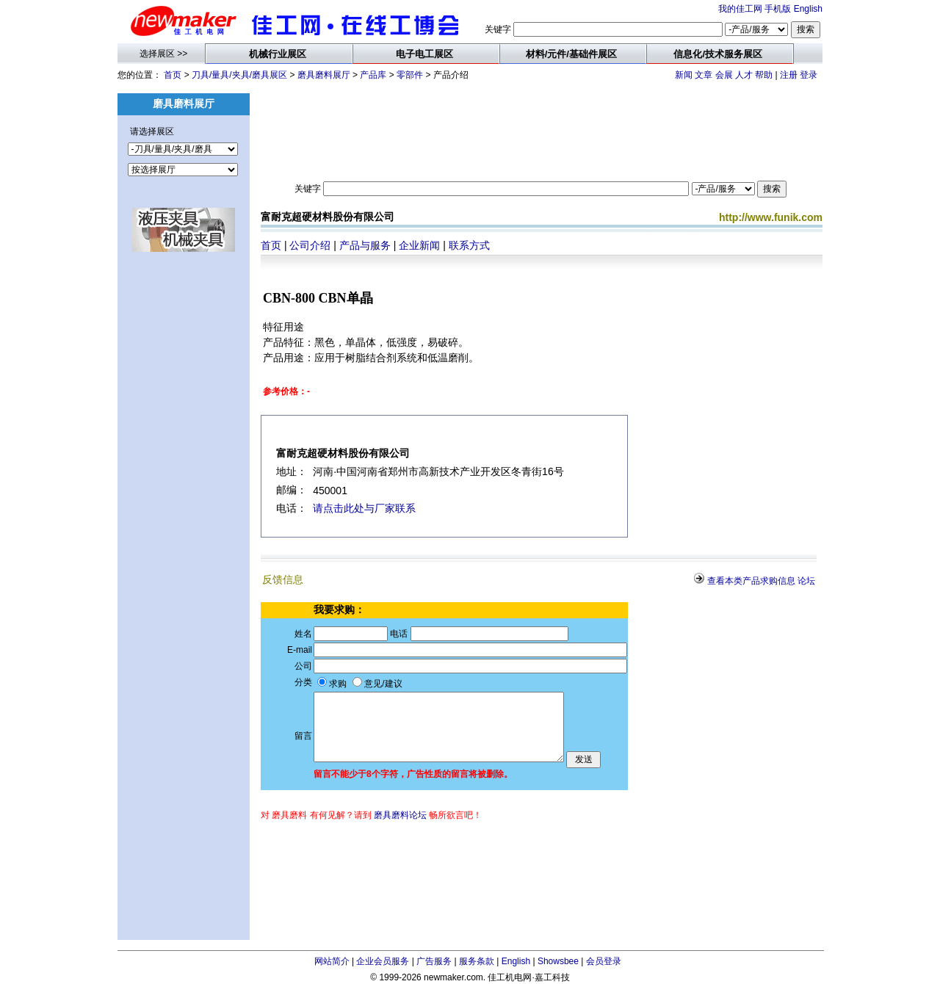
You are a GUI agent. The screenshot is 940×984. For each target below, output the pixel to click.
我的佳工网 (740, 9)
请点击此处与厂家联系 (364, 508)
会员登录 (603, 961)
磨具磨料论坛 (400, 815)
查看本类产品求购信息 (751, 581)
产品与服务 (365, 245)
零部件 (410, 75)
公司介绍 (309, 245)
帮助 (764, 75)
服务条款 (476, 961)
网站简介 (332, 961)
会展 (724, 75)
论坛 (806, 581)
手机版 (777, 9)
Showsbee (558, 961)
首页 (172, 75)
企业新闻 (419, 245)
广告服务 (434, 961)
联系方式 (469, 245)
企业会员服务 (382, 961)
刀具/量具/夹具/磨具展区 (239, 75)
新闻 (684, 75)
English (808, 9)
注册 (789, 75)
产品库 (373, 75)
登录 (808, 75)
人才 (744, 75)
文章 (703, 75)
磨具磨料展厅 (323, 75)
